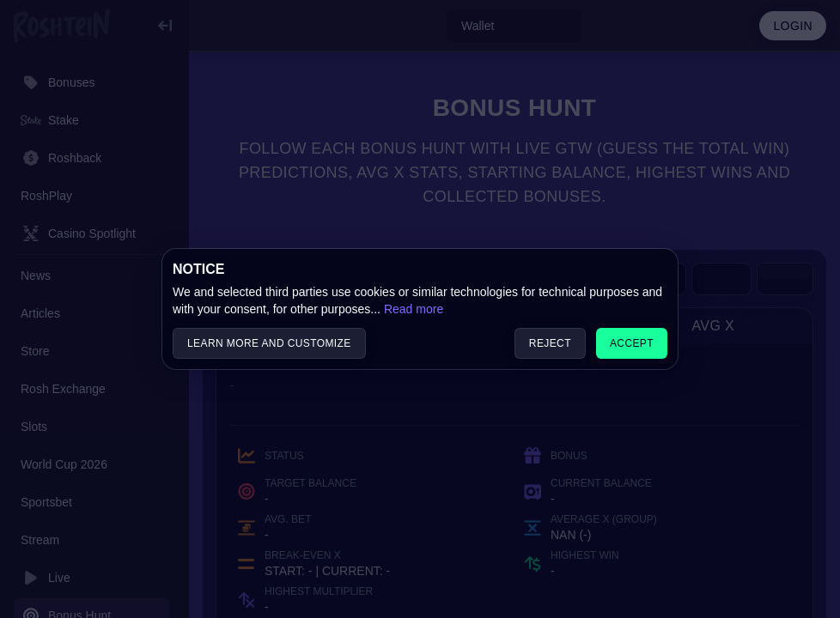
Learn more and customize (269, 343)
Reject (550, 343)
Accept (632, 343)
